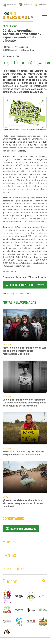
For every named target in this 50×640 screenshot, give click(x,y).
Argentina (29, 50)
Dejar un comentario (21, 528)
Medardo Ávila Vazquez (17, 46)
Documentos (10, 26)
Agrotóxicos (17, 293)
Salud (28, 293)
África (5, 497)
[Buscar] (21, 581)
